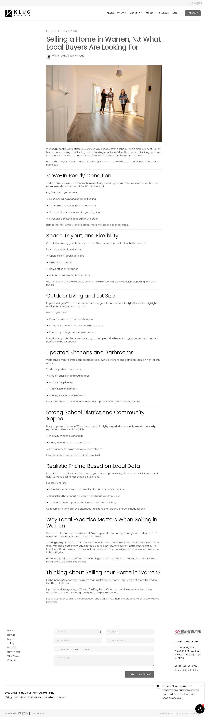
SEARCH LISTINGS (117, 13)
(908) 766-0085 (190, 670)
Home (10, 630)
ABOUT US (136, 13)
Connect (11, 660)
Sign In (196, 3)
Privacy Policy (165, 713)
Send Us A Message (139, 674)
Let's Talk (193, 13)
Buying (10, 639)
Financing (12, 647)
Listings (11, 634)
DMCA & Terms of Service (187, 713)
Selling (10, 643)
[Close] (201, 685)
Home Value (13, 651)
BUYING (164, 13)
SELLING (151, 13)
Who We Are (13, 656)
